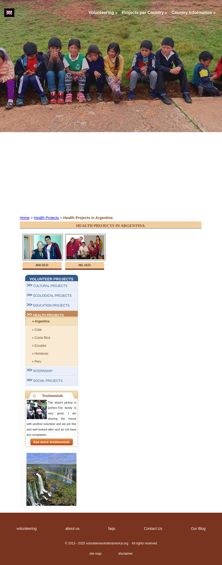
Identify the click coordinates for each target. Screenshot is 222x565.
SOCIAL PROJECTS (48, 381)
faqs (111, 528)
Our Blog (198, 528)
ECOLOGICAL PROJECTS (52, 296)
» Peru (36, 361)
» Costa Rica (41, 338)
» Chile (37, 330)
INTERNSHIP (43, 371)
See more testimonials (51, 442)
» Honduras (40, 353)
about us (72, 528)
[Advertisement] (111, 173)
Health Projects (46, 218)
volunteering (26, 528)
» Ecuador (39, 346)
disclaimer (125, 553)
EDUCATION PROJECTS (51, 305)
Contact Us (153, 528)
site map (95, 553)
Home (25, 218)
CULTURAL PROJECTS (50, 286)
